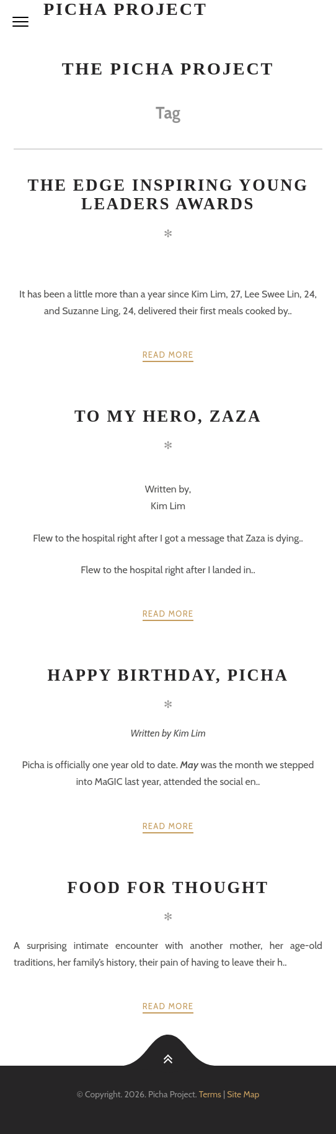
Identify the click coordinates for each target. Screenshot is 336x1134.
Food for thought (167, 887)
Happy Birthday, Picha (168, 675)
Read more (168, 355)
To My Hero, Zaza (168, 416)
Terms (210, 1094)
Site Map (243, 1094)
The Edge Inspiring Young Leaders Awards (168, 194)
